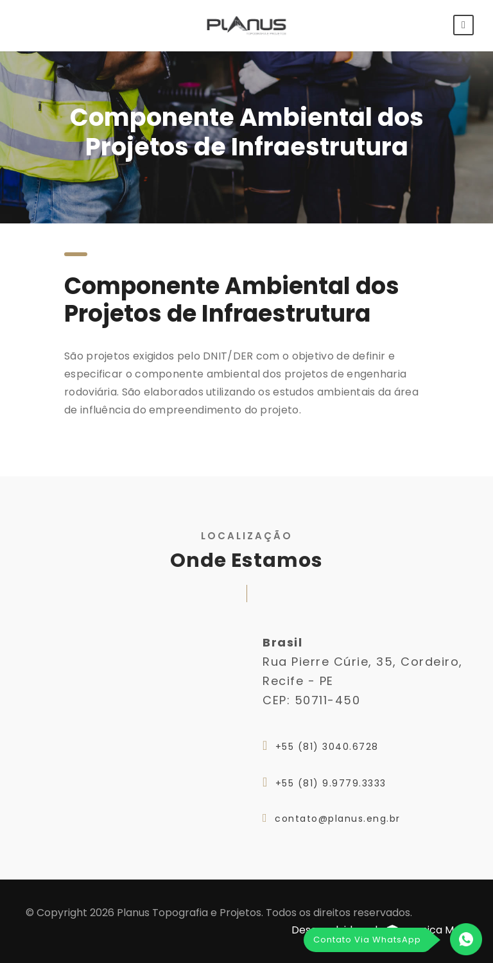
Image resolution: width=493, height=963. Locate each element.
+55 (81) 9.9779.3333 (330, 783)
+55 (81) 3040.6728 (327, 746)
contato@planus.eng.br (338, 818)
